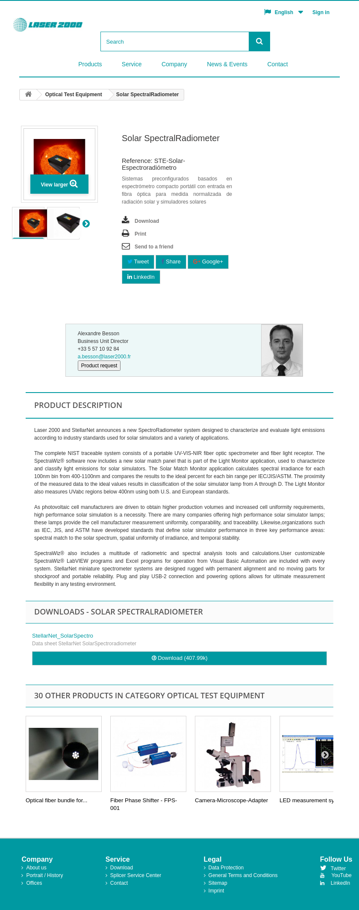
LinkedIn (141, 277)
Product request (99, 366)
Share (170, 261)
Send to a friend (154, 247)
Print (140, 234)
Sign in (321, 12)
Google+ (208, 261)
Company (174, 64)
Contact (277, 64)
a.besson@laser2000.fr (104, 357)
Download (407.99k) (180, 658)
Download (147, 221)
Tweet (138, 261)
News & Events (227, 64)
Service (132, 64)
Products (90, 64)
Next (95, 223)
